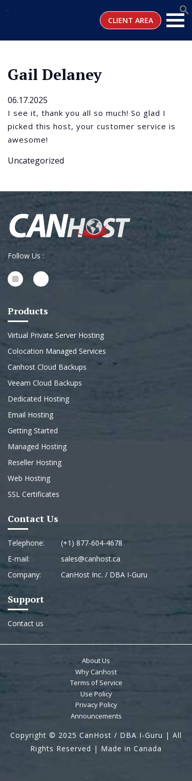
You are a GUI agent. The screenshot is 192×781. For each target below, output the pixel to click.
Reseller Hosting (34, 462)
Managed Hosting (37, 446)
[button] (184, 8)
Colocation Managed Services (57, 351)
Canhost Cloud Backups (47, 367)
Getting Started (33, 430)
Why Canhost (96, 671)
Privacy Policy (96, 704)
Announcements (96, 715)
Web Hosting (29, 478)
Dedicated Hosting (38, 399)
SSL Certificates (33, 494)
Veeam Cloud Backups (45, 383)
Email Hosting (30, 414)
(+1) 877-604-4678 (91, 543)
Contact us (26, 623)
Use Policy (96, 693)
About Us (96, 660)
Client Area (130, 20)
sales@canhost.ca (90, 559)
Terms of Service (96, 682)
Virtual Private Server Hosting (56, 335)
